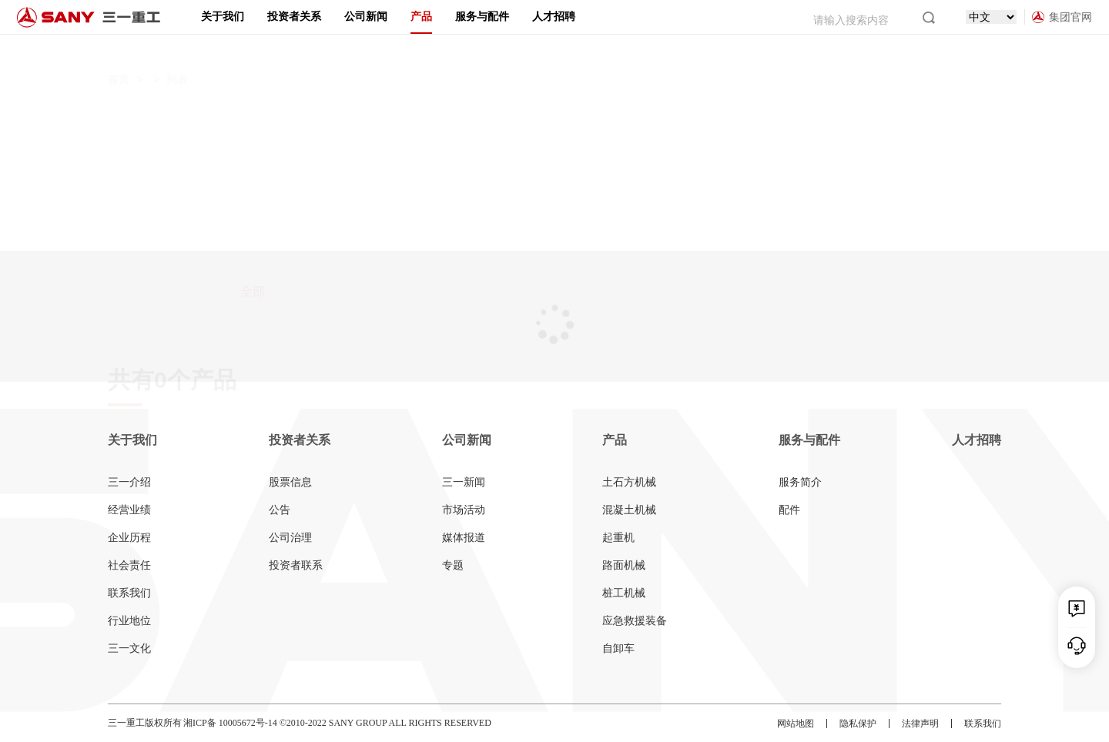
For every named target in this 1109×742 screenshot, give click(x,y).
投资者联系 (296, 565)
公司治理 (290, 537)
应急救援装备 (634, 621)
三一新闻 (463, 482)
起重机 (618, 537)
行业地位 (129, 621)
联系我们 (129, 593)
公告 (279, 510)
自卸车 (618, 648)
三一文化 (129, 648)
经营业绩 (129, 510)
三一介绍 (129, 482)
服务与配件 (482, 16)
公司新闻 (365, 16)
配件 (789, 510)
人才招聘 (553, 16)
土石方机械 (629, 482)
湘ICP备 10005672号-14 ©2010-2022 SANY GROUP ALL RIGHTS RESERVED (337, 722)
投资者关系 (294, 16)
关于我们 (222, 16)
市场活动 (463, 510)
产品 (421, 16)
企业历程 (129, 537)
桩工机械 (623, 593)
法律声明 (920, 723)
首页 (118, 50)
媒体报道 (463, 537)
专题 (453, 565)
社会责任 (129, 565)
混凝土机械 (629, 510)
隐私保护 (857, 723)
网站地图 (795, 723)
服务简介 (800, 482)
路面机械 (623, 565)
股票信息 (290, 482)
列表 (177, 50)
